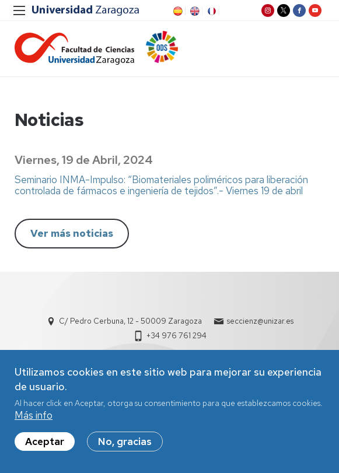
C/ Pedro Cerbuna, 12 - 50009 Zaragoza (130, 321)
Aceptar (44, 445)
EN (194, 11)
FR (210, 11)
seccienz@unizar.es (260, 321)
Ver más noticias (71, 233)
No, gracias (125, 445)
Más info (34, 419)
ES (177, 11)
